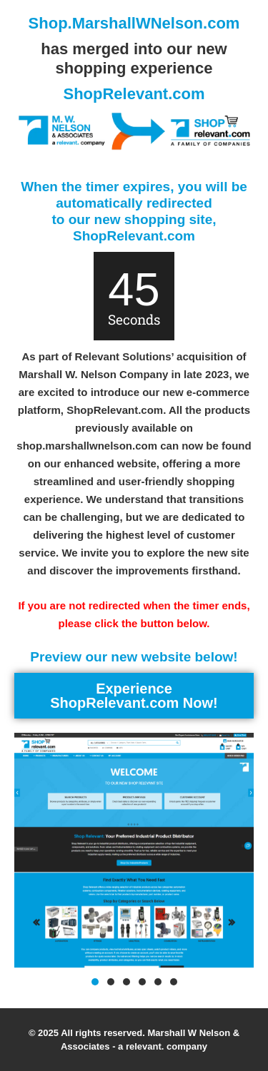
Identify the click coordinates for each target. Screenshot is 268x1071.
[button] (95, 981)
